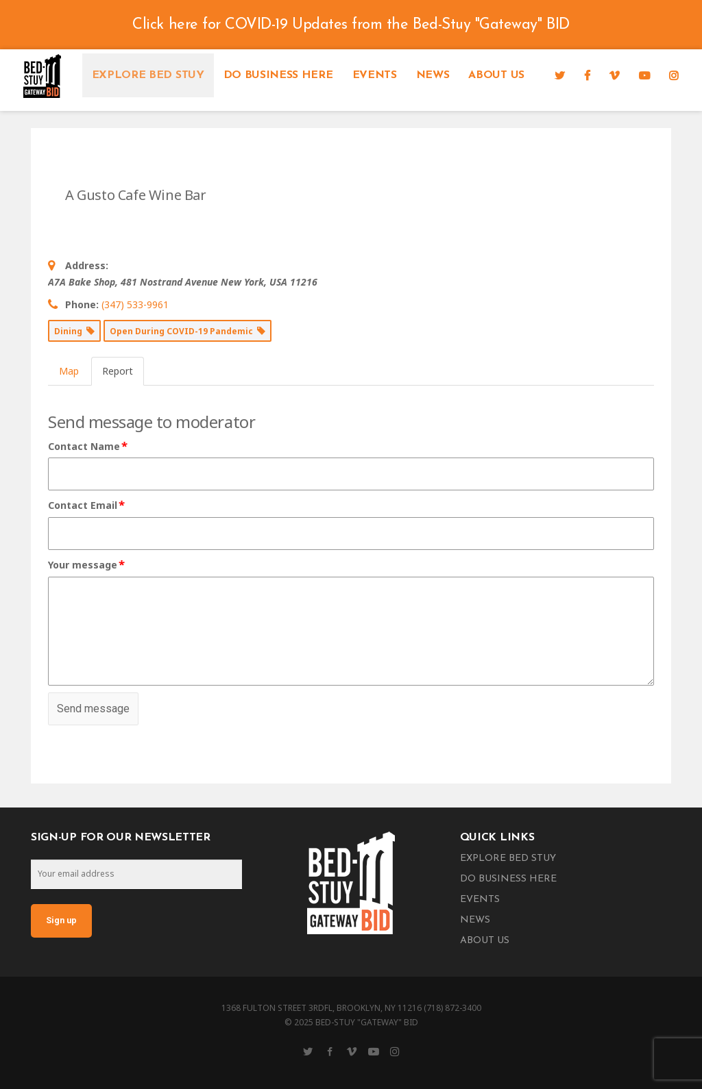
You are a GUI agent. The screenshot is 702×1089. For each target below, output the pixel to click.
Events (374, 75)
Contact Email (87, 505)
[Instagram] (673, 75)
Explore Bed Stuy (148, 75)
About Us (496, 75)
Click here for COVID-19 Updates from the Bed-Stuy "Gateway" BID (350, 25)
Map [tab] (69, 370)
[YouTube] (644, 75)
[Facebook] (587, 75)
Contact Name (88, 446)
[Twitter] (559, 75)
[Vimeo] (614, 75)
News (433, 75)
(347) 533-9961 (135, 304)
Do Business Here (278, 75)
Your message (87, 565)
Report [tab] (117, 370)
